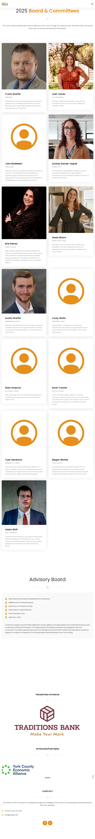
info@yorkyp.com (11, 815)
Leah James (58, 94)
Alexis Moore (59, 237)
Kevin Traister (59, 387)
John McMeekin (13, 163)
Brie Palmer (11, 243)
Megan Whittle (60, 459)
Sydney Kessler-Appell (64, 163)
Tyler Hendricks (13, 459)
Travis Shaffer (13, 94)
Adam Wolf (11, 529)
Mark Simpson (13, 387)
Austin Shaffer (13, 318)
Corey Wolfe (59, 318)
